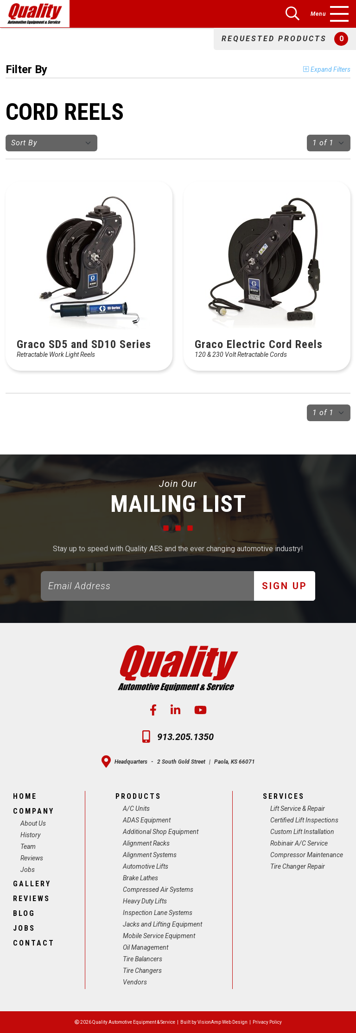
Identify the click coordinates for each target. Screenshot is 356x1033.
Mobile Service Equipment (159, 936)
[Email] (147, 586)
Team (28, 846)
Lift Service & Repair (297, 808)
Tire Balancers (142, 959)
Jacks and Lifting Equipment (162, 924)
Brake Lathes (140, 878)
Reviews (31, 858)
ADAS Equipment (147, 820)
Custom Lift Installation (302, 831)
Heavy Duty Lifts (145, 901)
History (30, 835)
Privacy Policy (267, 1022)
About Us (33, 823)
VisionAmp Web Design (222, 1022)
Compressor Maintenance (306, 855)
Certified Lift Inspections (304, 820)
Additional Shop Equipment (160, 831)
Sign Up (284, 585)
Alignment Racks (146, 843)
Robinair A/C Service (299, 843)
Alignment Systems (150, 855)
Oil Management (145, 947)
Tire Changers (142, 970)
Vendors (135, 982)
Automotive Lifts (145, 866)
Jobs (27, 869)
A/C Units (136, 808)
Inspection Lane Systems (157, 912)
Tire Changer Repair (297, 866)
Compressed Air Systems (158, 889)
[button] (285, 39)
